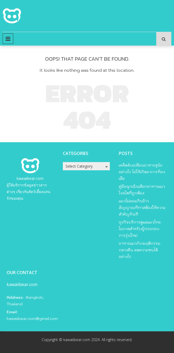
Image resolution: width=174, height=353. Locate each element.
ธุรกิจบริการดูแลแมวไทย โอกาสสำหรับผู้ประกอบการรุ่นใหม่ (140, 229)
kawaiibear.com (30, 178)
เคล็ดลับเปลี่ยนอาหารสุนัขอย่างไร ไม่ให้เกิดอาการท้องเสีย (142, 172)
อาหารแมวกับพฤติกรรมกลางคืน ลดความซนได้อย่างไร (139, 250)
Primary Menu (8, 38)
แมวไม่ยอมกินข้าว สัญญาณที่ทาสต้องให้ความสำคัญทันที (142, 208)
